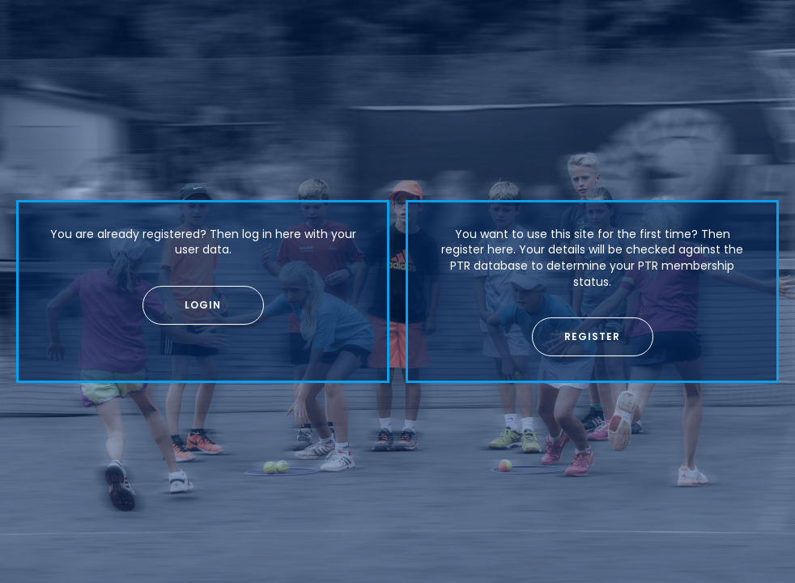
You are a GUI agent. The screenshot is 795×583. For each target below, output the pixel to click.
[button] (203, 305)
